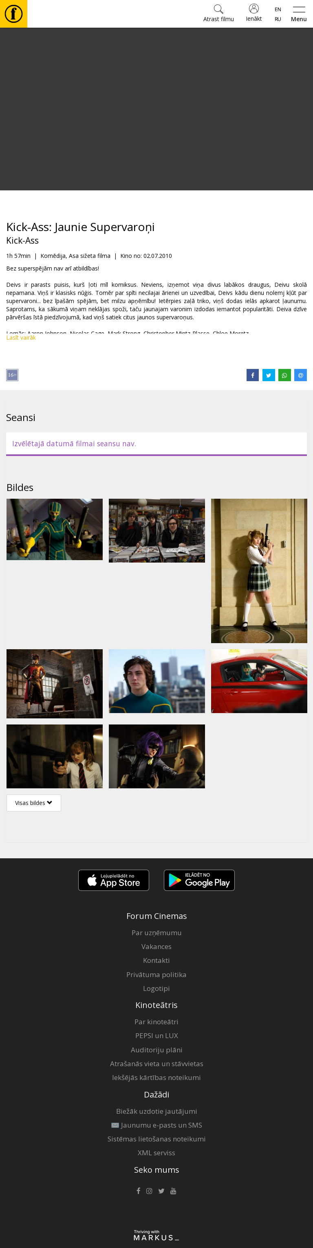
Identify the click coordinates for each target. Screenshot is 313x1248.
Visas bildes (34, 803)
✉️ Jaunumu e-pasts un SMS (156, 1125)
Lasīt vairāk (21, 337)
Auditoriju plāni (157, 1049)
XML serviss (156, 1152)
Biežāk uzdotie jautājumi (156, 1111)
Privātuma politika (156, 974)
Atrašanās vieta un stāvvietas (156, 1063)
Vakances (156, 946)
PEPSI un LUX (156, 1035)
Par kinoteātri (156, 1021)
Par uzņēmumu (157, 932)
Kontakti (156, 960)
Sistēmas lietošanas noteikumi (157, 1138)
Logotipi (156, 988)
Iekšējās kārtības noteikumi (156, 1077)
